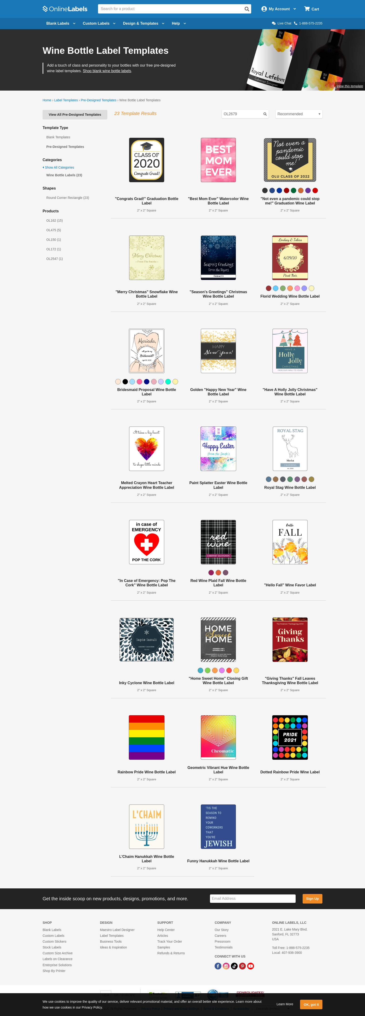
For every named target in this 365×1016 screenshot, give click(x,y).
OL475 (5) (53, 230)
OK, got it (311, 1004)
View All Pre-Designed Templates (75, 114)
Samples (163, 947)
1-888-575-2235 (308, 23)
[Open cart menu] (311, 9)
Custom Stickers (54, 941)
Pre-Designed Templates (98, 100)
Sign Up (312, 898)
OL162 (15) (54, 220)
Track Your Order (169, 941)
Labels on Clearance (57, 959)
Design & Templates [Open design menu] (143, 23)
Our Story (222, 930)
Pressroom (222, 941)
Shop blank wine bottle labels (107, 71)
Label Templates (66, 100)
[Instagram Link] (226, 966)
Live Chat (281, 23)
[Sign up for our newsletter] (253, 898)
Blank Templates (58, 137)
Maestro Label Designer (117, 930)
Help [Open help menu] (179, 23)
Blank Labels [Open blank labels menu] (60, 23)
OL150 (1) (53, 239)
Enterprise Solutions (57, 965)
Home (47, 100)
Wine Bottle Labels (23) (64, 175)
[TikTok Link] (235, 966)
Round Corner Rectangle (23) (67, 198)
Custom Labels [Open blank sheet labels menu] (99, 23)
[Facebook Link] (218, 966)
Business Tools (111, 941)
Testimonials (224, 947)
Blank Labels (52, 930)
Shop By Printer (54, 971)
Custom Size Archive (58, 953)
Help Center (166, 930)
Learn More (285, 1004)
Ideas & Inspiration (113, 947)
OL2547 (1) (54, 259)
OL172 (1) (53, 249)
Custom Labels (53, 936)
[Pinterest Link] (243, 966)
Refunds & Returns (171, 953)
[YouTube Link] (250, 966)
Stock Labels (52, 947)
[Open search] (247, 9)
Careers (220, 936)
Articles (162, 936)
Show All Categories (58, 167)
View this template (350, 86)
